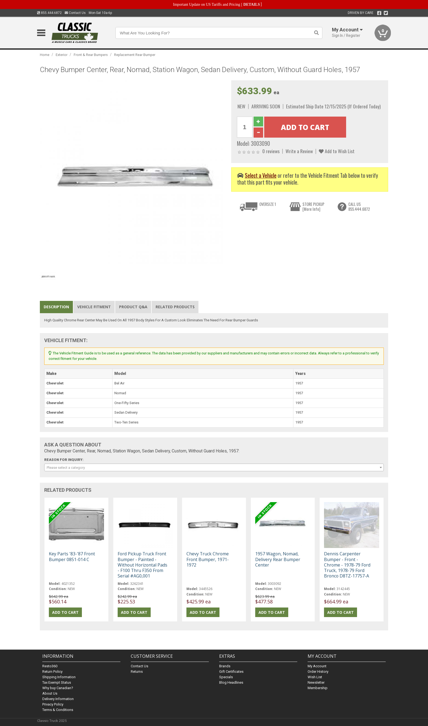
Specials (226, 677)
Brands (224, 666)
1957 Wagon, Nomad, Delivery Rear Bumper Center (277, 559)
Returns (137, 671)
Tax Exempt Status (56, 682)
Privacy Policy (52, 704)
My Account (317, 666)
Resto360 (49, 666)
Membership (318, 688)
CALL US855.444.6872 (359, 206)
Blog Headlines (231, 682)
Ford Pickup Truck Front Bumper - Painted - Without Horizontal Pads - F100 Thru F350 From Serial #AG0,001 (142, 565)
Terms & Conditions (57, 710)
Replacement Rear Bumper (134, 55)
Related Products (175, 306)
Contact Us (75, 13)
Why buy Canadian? (57, 688)
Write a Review (299, 151)
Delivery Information (58, 699)
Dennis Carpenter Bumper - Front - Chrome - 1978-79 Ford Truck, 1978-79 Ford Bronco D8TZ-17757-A (347, 565)
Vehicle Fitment (94, 306)
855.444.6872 (49, 13)
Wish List (315, 677)
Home (44, 55)
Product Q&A (133, 306)
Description (56, 306)
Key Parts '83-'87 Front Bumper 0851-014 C (72, 556)
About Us (49, 693)
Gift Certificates (231, 671)
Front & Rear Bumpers (91, 55)
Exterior (61, 55)
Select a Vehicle (261, 175)
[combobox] (214, 467)
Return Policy (52, 671)
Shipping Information (59, 677)
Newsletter (316, 682)
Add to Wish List (337, 151)
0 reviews (271, 151)
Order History (318, 671)
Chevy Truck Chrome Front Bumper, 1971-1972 (207, 559)
